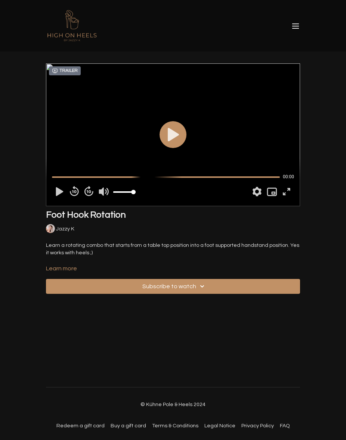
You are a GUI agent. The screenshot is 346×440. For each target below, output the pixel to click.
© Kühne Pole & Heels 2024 (173, 404)
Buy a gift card (128, 425)
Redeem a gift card (80, 425)
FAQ (285, 425)
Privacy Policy (257, 425)
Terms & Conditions (175, 425)
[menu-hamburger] (295, 26)
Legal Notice (219, 425)
